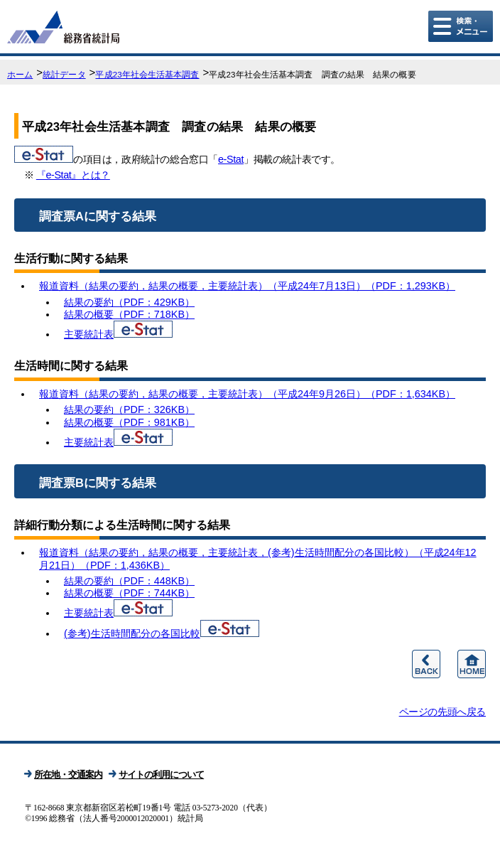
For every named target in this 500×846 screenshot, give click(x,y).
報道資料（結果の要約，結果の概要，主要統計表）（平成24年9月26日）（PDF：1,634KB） (247, 394)
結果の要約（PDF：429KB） (129, 302)
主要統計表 (89, 334)
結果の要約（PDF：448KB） (129, 581)
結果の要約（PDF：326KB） (129, 409)
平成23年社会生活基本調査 (147, 74)
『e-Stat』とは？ (73, 175)
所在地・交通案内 (68, 774)
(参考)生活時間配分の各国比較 (132, 633)
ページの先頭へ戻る (442, 711)
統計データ (64, 74)
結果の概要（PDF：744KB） (129, 593)
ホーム (20, 74)
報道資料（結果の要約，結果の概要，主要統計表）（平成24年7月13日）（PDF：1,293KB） (247, 285)
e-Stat (231, 159)
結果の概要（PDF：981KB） (129, 422)
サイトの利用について (161, 774)
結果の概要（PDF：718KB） (129, 314)
